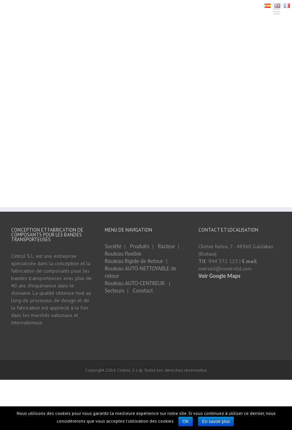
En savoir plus (216, 421)
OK (185, 421)
